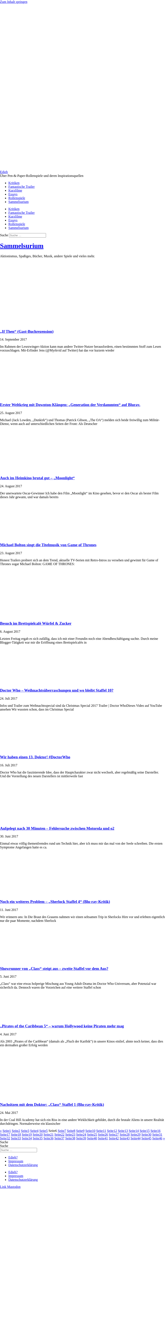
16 (155, 1131)
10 (90, 1131)
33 (16, 1138)
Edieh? (13, 1157)
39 (81, 1138)
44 (135, 1138)
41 (103, 1138)
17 (5, 1134)
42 (114, 1138)
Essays (13, 194)
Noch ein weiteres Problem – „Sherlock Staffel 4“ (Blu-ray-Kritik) (55, 901)
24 (81, 1134)
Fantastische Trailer (21, 186)
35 (38, 1138)
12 (112, 1131)
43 (125, 1138)
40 (92, 1138)
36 (48, 1138)
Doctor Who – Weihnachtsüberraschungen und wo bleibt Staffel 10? (56, 690)
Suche (4, 235)
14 (134, 1131)
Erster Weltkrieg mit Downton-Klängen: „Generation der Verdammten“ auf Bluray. (70, 404)
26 (103, 1134)
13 (123, 1131)
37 (59, 1138)
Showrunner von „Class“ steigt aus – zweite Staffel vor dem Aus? (54, 968)
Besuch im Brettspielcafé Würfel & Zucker (36, 623)
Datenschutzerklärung (23, 1165)
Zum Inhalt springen (13, 2)
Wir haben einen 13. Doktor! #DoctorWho (35, 757)
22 (59, 1134)
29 (135, 1134)
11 (101, 1131)
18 (16, 1134)
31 (157, 1134)
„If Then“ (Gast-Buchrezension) (27, 331)
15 (144, 1131)
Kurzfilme (15, 190)
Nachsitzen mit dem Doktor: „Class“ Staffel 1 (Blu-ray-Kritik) (52, 1104)
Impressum (15, 1161)
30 (146, 1134)
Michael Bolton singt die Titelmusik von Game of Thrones (48, 545)
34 (27, 1138)
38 (70, 1138)
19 (27, 1134)
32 (5, 1138)
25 (92, 1134)
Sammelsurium (18, 202)
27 (114, 1134)
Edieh (4, 172)
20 (38, 1134)
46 (157, 1138)
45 (146, 1138)
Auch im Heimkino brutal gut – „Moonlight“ (37, 478)
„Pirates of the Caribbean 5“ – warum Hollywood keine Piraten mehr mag (62, 1026)
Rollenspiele (16, 198)
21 (48, 1134)
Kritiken (13, 183)
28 (125, 1134)
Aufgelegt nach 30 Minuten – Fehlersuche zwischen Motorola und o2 (57, 828)
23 (70, 1134)
